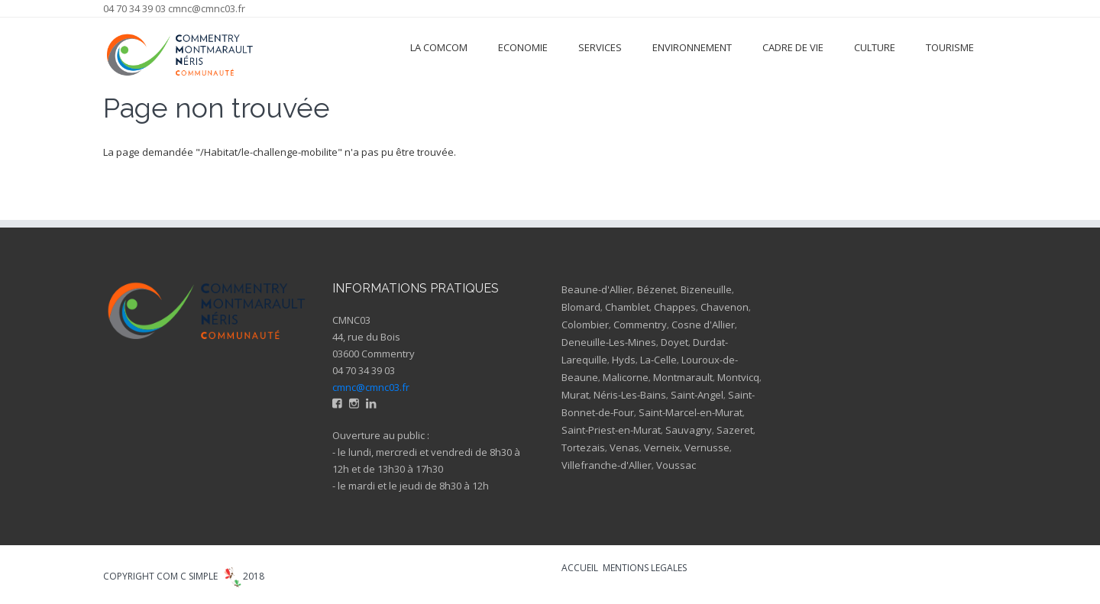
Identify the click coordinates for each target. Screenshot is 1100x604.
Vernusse (707, 447)
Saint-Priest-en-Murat (611, 430)
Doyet (674, 342)
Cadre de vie (792, 47)
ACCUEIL (579, 567)
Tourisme (950, 47)
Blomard (580, 307)
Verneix (662, 447)
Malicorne (626, 377)
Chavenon (724, 307)
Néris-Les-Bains (630, 395)
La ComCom (438, 47)
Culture (874, 47)
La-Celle (658, 360)
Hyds (624, 360)
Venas (624, 447)
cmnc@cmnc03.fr (206, 8)
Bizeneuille (706, 289)
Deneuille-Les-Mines (608, 342)
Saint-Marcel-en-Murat (690, 412)
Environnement (692, 47)
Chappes (675, 307)
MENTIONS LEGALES (645, 567)
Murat (575, 395)
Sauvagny (688, 430)
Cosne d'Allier (703, 324)
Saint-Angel (697, 395)
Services (600, 47)
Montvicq (738, 377)
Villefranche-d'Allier (606, 465)
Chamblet (627, 307)
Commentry (640, 324)
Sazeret (735, 430)
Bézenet (656, 289)
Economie (523, 47)
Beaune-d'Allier (596, 289)
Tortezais (583, 447)
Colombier (585, 324)
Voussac (676, 465)
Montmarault (683, 377)
